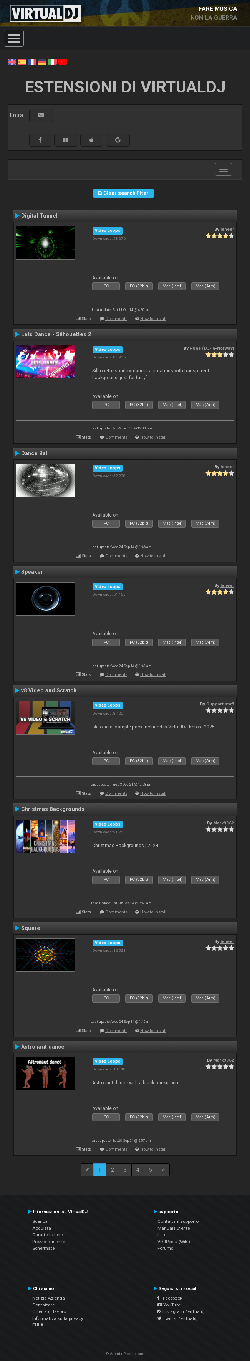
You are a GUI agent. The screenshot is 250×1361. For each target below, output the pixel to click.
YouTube (169, 1305)
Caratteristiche (47, 1234)
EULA (38, 1325)
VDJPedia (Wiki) (173, 1241)
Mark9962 (223, 823)
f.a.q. (162, 1234)
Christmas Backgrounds (52, 809)
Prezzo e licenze (48, 1241)
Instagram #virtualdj (181, 1311)
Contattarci (44, 1305)
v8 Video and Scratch (48, 690)
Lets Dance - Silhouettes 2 (56, 334)
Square (30, 928)
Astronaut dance (43, 1047)
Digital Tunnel (39, 216)
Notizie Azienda (48, 1298)
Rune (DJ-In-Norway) (212, 348)
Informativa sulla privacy (57, 1318)
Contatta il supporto (178, 1221)
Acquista (41, 1228)
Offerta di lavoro (49, 1311)
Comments (116, 318)
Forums (165, 1248)
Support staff (220, 704)
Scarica (40, 1221)
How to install (153, 318)
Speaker (32, 572)
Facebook (169, 1298)
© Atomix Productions (125, 1353)
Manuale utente (173, 1228)
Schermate (43, 1248)
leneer (227, 229)
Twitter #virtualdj (177, 1318)
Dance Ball (35, 453)
